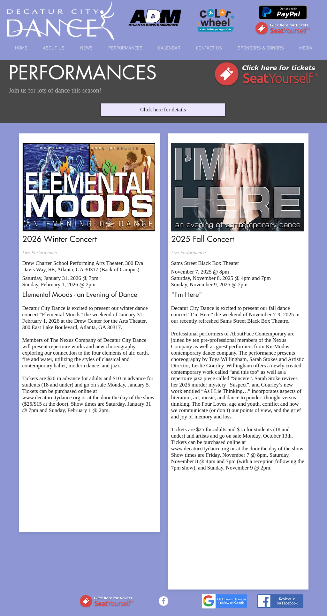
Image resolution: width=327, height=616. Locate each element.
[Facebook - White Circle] (163, 601)
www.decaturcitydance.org (51, 397)
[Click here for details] (163, 109)
